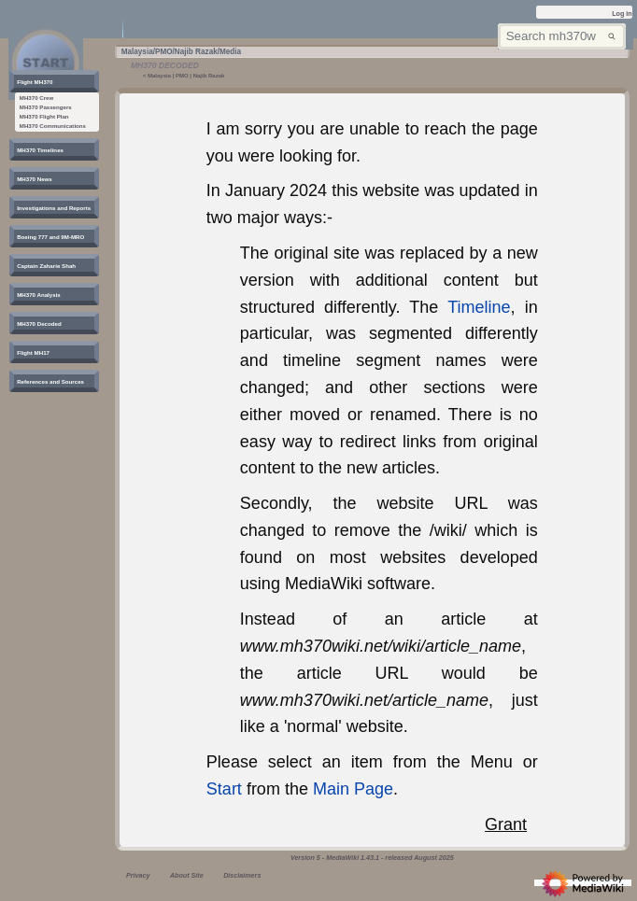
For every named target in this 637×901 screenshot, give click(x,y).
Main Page (353, 789)
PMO (182, 75)
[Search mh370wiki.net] (561, 36)
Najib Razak (209, 75)
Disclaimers (242, 876)
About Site (187, 876)
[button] (35, 81)
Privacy (137, 876)
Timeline (478, 307)
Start (224, 789)
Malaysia (159, 75)
